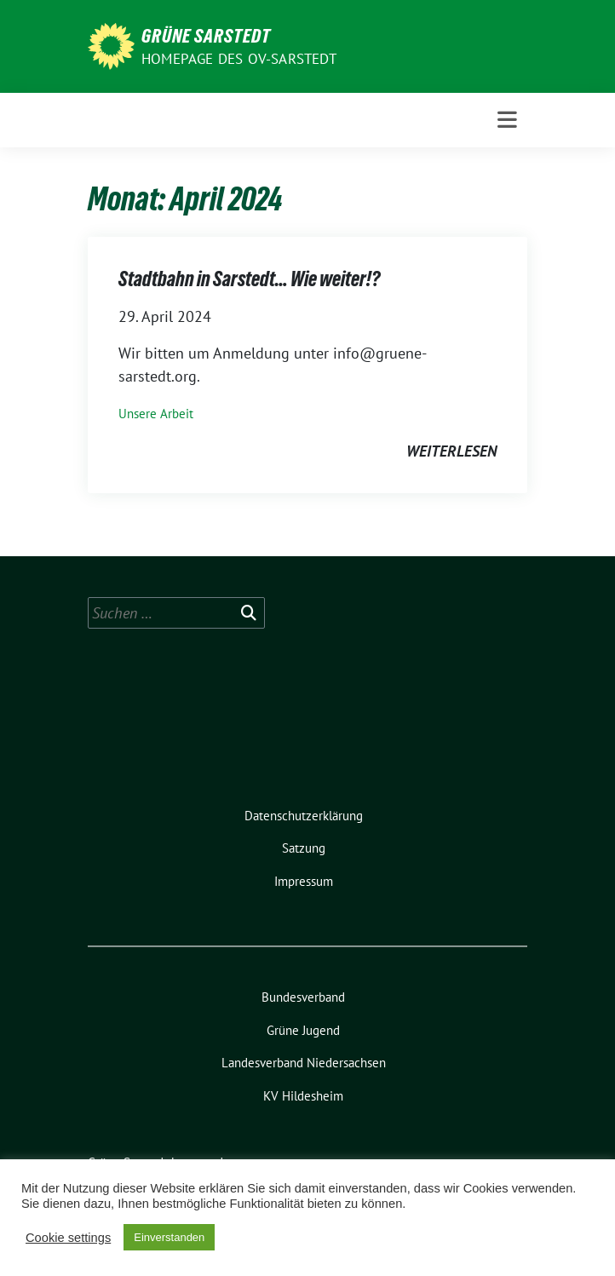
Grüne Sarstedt (206, 36)
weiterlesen (451, 451)
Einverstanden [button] (169, 1237)
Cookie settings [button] (68, 1237)
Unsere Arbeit (155, 413)
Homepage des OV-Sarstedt (238, 58)
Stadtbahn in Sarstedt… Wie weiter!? (249, 278)
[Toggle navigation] (507, 120)
